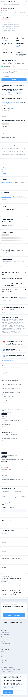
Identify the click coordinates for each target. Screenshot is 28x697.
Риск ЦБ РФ (4, 660)
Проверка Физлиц (5, 632)
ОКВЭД (3, 654)
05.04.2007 (5, 40)
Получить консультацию (14, 615)
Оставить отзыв (22, 297)
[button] (26, 2)
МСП (2, 656)
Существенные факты (7, 520)
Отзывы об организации (7, 671)
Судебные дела (5, 192)
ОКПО (2, 658)
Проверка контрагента (6, 643)
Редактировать (20, 161)
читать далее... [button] (7, 156)
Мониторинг (4, 641)
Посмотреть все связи (21, 515)
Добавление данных (6, 639)
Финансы (4, 179)
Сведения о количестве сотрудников (10, 665)
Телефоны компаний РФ (7, 667)
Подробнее (4, 227)
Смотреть (17, 46)
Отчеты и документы (6, 337)
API (2, 636)
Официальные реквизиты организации (10, 669)
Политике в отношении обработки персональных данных (12, 686)
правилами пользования (17, 681)
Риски (12, 13)
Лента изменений (7, 259)
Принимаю (8, 692)
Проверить (14, 79)
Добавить (3, 165)
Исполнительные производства (7, 220)
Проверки (4, 246)
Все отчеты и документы (7, 360)
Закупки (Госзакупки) (7, 232)
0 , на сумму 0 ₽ (10, 225)
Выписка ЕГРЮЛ (19, 13)
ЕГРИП (2, 652)
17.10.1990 (21, 148)
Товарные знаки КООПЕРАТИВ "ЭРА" (10, 558)
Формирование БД (5, 634)
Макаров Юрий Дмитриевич (8, 93)
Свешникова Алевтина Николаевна (10, 102)
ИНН (2, 662)
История (16, 60)
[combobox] (14, 4)
